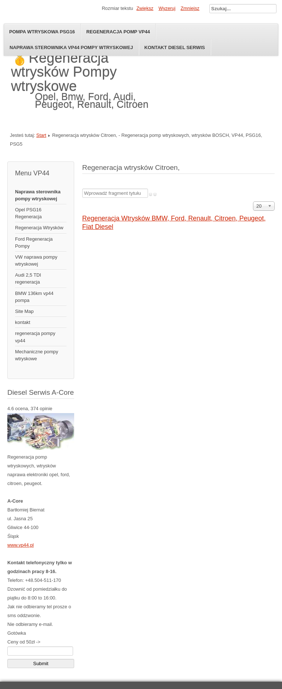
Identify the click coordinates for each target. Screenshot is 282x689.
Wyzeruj (167, 8)
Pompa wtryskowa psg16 (42, 31)
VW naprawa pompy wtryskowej (36, 260)
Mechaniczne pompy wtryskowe (36, 355)
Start (41, 135)
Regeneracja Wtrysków (39, 227)
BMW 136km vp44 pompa (34, 297)
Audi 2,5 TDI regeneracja (28, 278)
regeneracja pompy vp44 (35, 337)
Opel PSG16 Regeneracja (28, 213)
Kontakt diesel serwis (174, 47)
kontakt (22, 322)
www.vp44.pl (20, 545)
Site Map (24, 311)
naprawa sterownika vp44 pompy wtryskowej (71, 47)
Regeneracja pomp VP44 (118, 31)
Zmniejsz (190, 8)
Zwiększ (144, 8)
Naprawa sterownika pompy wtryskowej (38, 195)
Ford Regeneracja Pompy (34, 242)
